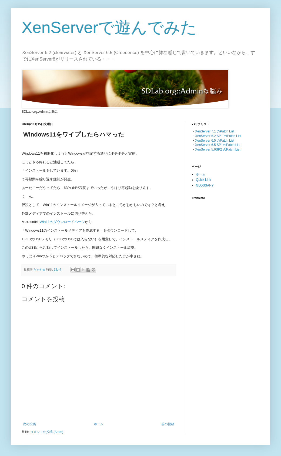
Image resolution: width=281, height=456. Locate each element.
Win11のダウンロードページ (62, 222)
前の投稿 (167, 424)
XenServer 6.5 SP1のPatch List (217, 145)
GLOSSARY (205, 185)
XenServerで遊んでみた (109, 27)
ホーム (98, 424)
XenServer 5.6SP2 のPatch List (217, 149)
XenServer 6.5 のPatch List (214, 140)
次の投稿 (29, 424)
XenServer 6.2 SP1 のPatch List (218, 136)
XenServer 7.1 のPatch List (214, 131)
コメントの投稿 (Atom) (46, 432)
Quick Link (203, 180)
